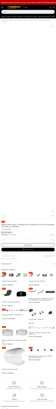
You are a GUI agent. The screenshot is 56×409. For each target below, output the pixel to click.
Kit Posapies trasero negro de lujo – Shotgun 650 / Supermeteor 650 (40, 291)
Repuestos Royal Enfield (31, 16)
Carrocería (4, 375)
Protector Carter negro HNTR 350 (11, 236)
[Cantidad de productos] (28, 174)
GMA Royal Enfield (7, 163)
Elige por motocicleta (17, 16)
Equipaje (3, 380)
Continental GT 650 (6, 351)
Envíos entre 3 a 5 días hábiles (10, 193)
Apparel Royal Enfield (44, 16)
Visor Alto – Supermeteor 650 (10, 304)
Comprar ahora (28, 179)
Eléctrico (3, 377)
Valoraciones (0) (28, 198)
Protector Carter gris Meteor (9, 215)
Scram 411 (4, 356)
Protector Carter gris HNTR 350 (37, 215)
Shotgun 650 (4, 343)
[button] (52, 146)
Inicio (2, 20)
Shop (6, 20)
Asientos (3, 372)
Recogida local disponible (49, 190)
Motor (2, 382)
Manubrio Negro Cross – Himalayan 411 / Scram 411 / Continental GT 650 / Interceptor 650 (41, 234)
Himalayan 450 (5, 354)
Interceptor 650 (5, 349)
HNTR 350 (4, 359)
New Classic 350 (5, 364)
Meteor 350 (4, 362)
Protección (4, 385)
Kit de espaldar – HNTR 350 (36, 254)
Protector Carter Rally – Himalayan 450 (12, 249)
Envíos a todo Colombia (9, 190)
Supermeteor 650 (6, 346)
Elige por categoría (6, 16)
